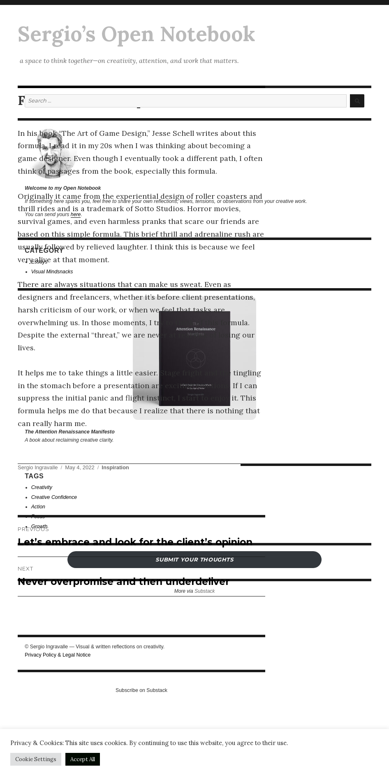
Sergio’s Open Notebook (136, 34)
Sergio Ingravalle (38, 467)
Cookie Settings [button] (35, 759)
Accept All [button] (82, 759)
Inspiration (115, 467)
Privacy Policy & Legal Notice (57, 655)
